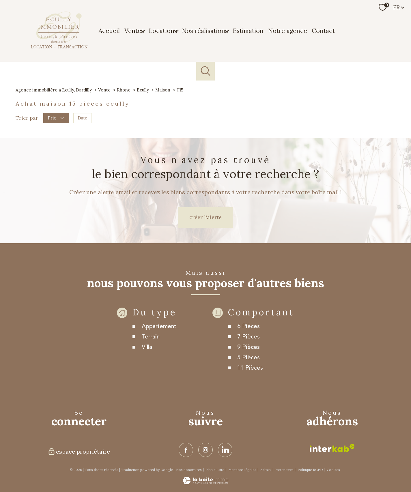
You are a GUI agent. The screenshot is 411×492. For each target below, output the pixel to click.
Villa (147, 358)
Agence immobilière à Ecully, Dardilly (54, 90)
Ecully (143, 90)
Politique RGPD (310, 469)
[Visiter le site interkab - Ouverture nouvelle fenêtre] (332, 448)
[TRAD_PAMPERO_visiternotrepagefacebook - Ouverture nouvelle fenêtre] (186, 450)
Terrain (151, 347)
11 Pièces (250, 379)
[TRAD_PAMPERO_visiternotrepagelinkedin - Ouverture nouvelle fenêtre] (225, 450)
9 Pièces (248, 358)
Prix (56, 117)
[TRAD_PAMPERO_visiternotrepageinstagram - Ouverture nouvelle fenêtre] (205, 450)
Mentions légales (242, 469)
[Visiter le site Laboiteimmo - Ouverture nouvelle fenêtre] (205, 482)
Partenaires (284, 469)
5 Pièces (248, 368)
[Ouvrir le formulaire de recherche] (205, 71)
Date (82, 117)
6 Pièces (248, 337)
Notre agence (287, 31)
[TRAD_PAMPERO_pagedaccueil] (59, 47)
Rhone (123, 90)
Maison (162, 90)
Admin (265, 469)
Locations (163, 31)
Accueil (109, 31)
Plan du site (215, 469)
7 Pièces (248, 347)
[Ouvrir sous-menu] (142, 30)
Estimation (248, 31)
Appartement (159, 337)
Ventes (134, 31)
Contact (323, 31)
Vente (104, 90)
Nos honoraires (189, 469)
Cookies (333, 470)
